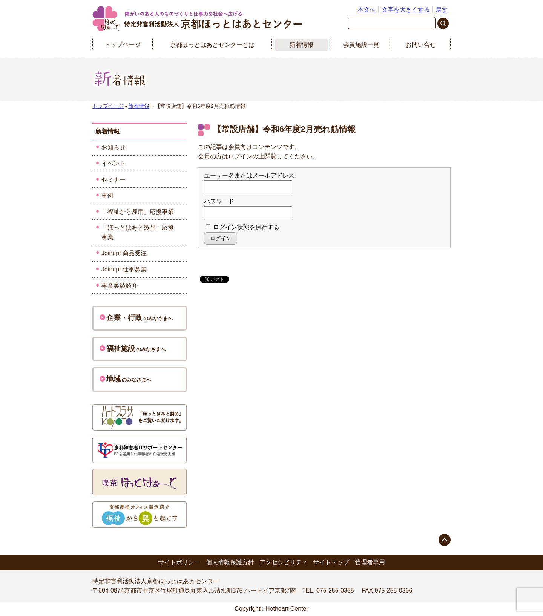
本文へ (366, 9)
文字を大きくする (406, 9)
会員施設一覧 (361, 44)
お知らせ (113, 147)
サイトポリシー (179, 562)
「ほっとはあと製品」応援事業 (137, 232)
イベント (113, 163)
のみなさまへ (136, 318)
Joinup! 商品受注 (124, 253)
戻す (442, 9)
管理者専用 (370, 562)
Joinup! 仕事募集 (124, 269)
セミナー (113, 179)
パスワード (219, 201)
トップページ (122, 44)
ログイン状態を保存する (242, 227)
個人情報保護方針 (230, 562)
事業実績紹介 (119, 285)
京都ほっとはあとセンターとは (212, 44)
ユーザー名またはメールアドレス (249, 175)
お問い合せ (421, 44)
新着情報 (301, 44)
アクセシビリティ (283, 562)
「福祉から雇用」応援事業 (137, 211)
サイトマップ (331, 562)
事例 (107, 195)
